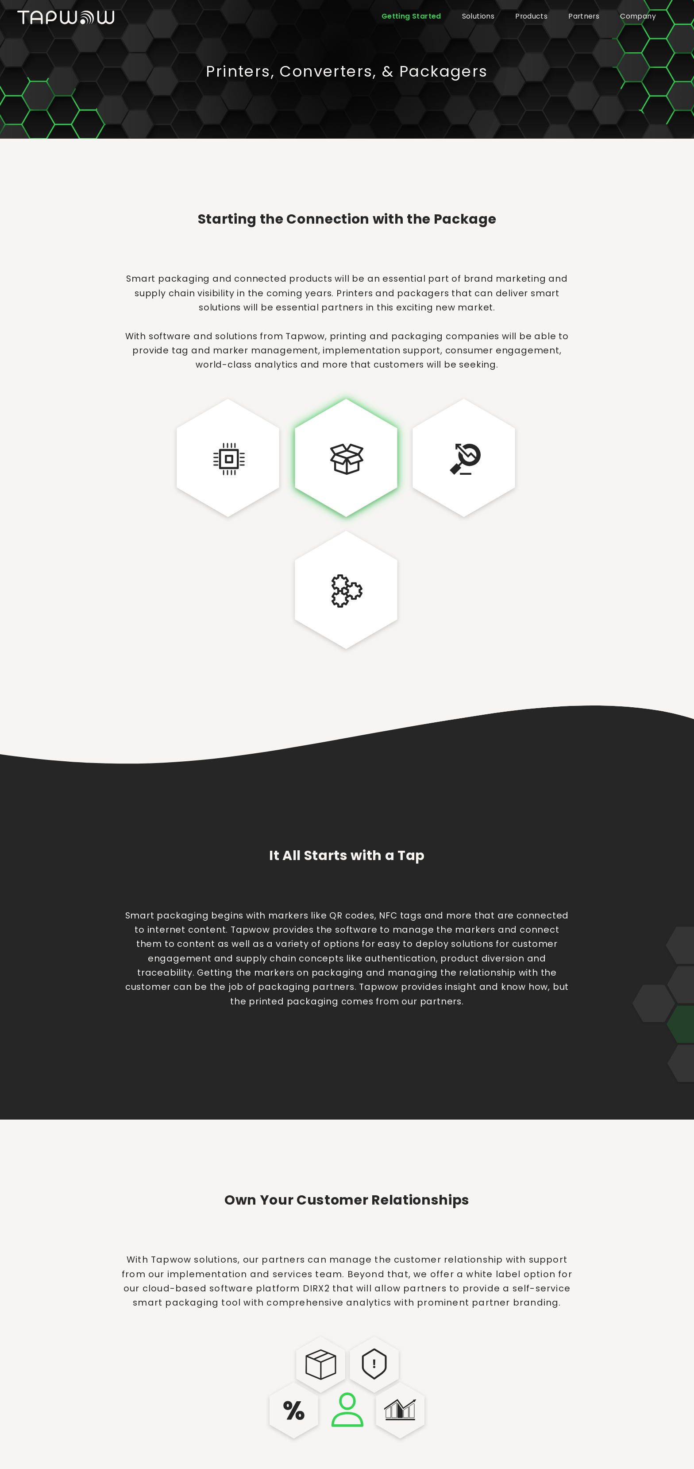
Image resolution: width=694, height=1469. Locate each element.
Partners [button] (583, 16)
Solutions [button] (478, 16)
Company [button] (638, 16)
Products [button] (531, 16)
